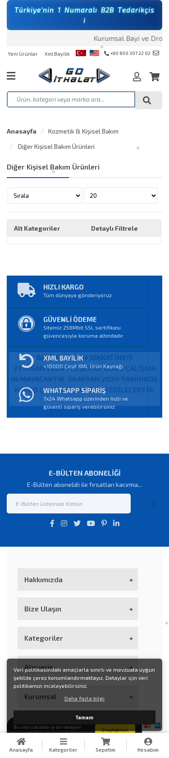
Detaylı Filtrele (114, 228)
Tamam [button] (84, 717)
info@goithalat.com (156, 53)
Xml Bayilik (57, 54)
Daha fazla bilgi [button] (84, 698)
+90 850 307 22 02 (127, 53)
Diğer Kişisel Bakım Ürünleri (56, 146)
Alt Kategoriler (37, 228)
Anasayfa (22, 131)
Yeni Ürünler (23, 54)
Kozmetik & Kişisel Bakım (83, 131)
